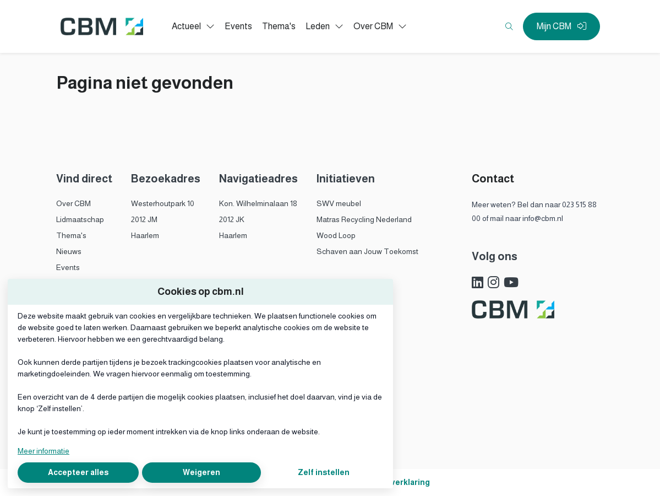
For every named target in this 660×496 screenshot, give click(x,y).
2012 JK (231, 219)
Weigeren (201, 472)
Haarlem (145, 235)
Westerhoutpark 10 (162, 203)
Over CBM (73, 203)
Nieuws (68, 251)
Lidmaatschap (80, 219)
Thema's (71, 235)
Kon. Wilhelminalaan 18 (258, 203)
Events (68, 267)
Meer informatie (43, 450)
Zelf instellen (324, 472)
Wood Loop (336, 235)
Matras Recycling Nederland (364, 219)
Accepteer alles (78, 472)
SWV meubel (339, 203)
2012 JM (144, 219)
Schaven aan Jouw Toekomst (367, 251)
